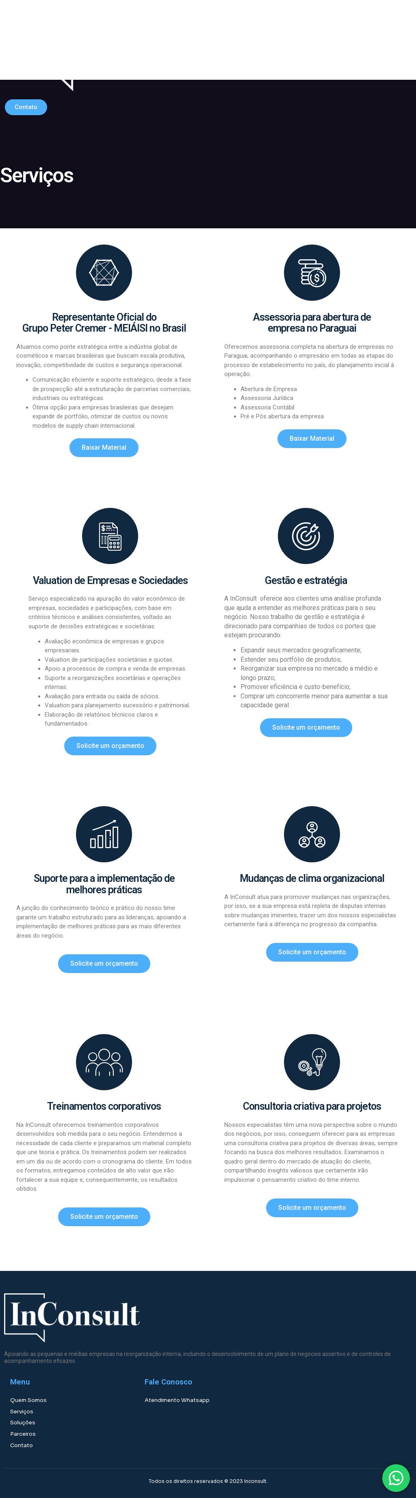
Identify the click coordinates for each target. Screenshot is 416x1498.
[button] (303, 49)
